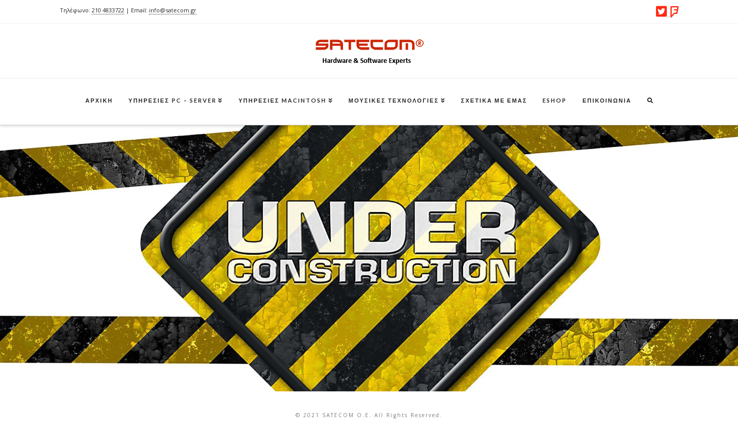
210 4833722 (108, 10)
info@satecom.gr (172, 10)
